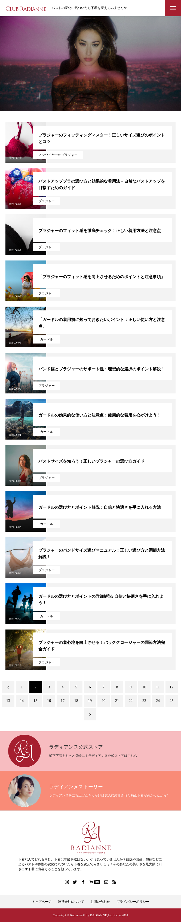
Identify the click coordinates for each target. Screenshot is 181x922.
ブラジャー (46, 201)
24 (158, 701)
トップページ (41, 902)
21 (117, 701)
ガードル (46, 339)
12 (171, 687)
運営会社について (71, 902)
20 (103, 701)
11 (157, 687)
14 (22, 701)
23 (144, 701)
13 (8, 701)
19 (90, 701)
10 (144, 687)
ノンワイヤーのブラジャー (58, 155)
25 (171, 701)
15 (35, 701)
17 (63, 701)
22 (131, 701)
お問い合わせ (100, 902)
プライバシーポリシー (132, 902)
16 (49, 701)
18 (76, 701)
